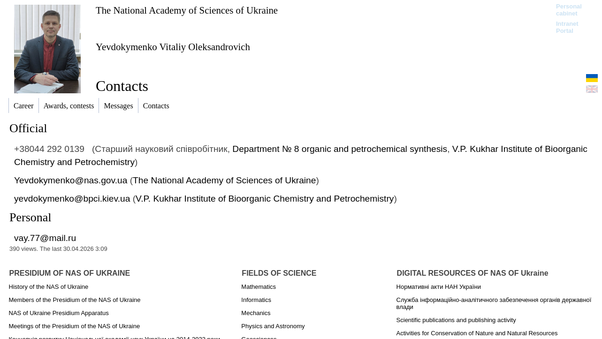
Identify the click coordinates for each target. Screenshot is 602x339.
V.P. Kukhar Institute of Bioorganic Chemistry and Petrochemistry (265, 198)
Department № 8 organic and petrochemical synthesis (339, 149)
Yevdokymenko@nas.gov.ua (70, 180)
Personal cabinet (569, 10)
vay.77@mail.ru (45, 238)
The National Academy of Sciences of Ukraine (187, 10)
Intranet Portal (567, 27)
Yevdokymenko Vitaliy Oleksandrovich (173, 46)
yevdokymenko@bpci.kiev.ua (72, 198)
